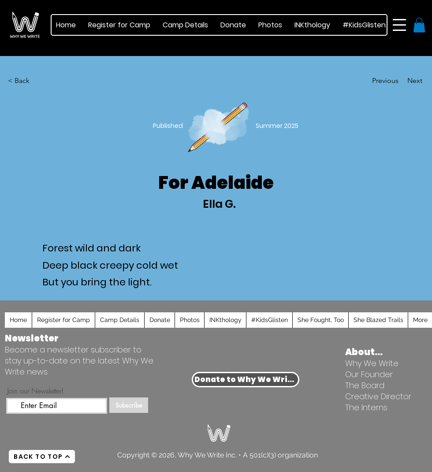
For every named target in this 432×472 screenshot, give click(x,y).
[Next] (400, 81)
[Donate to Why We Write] (245, 379)
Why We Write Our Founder (371, 369)
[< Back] (23, 81)
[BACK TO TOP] (42, 456)
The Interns (366, 407)
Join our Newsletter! (35, 390)
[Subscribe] (128, 405)
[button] (399, 25)
